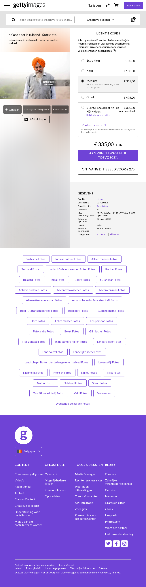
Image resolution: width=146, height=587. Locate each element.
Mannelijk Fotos (33, 372)
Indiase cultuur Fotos (68, 259)
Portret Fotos (114, 269)
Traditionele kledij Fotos (48, 393)
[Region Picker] (28, 451)
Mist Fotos (114, 372)
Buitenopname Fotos (111, 310)
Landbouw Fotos (53, 352)
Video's (19, 480)
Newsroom (112, 496)
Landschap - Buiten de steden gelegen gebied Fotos (56, 362)
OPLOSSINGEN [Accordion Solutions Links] (55, 464)
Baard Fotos (82, 279)
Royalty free (103, 206)
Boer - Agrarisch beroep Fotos (39, 310)
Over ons (110, 474)
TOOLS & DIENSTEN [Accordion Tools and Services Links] (89, 464)
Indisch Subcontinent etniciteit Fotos (73, 269)
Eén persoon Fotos (101, 321)
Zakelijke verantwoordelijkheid (118, 482)
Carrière (110, 490)
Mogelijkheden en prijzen (56, 482)
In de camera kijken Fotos (71, 341)
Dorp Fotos (38, 321)
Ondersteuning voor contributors (27, 513)
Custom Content (25, 499)
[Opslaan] (12, 109)
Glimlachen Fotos (100, 331)
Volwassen (104, 393)
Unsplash (111, 515)
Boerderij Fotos (78, 310)
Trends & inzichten (86, 496)
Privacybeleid (33, 568)
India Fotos (58, 279)
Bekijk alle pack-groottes (98, 115)
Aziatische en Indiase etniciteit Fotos (95, 300)
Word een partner (116, 527)
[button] (35, 75)
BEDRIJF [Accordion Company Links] (110, 464)
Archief (19, 493)
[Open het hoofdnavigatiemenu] (7, 5)
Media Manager (85, 474)
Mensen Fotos (62, 372)
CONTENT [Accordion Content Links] (22, 464)
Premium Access (55, 490)
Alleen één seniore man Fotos (44, 300)
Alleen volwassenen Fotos (73, 290)
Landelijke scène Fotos (87, 352)
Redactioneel (23, 486)
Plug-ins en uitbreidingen (83, 488)
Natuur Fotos (45, 383)
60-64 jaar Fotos (110, 279)
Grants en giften (115, 502)
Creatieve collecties (27, 505)
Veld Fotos (81, 393)
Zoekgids (81, 509)
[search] (15, 19)
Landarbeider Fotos (109, 341)
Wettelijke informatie (82, 568)
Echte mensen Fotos (67, 321)
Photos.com (112, 521)
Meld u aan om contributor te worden (28, 523)
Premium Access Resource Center (85, 517)
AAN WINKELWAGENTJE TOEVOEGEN (108, 155)
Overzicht (51, 474)
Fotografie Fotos (43, 331)
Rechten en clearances (89, 480)
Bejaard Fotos (32, 279)
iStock (109, 509)
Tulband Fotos (30, 269)
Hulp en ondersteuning (119, 534)
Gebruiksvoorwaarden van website (34, 565)
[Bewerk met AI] (60, 109)
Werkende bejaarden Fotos (73, 403)
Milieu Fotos (89, 372)
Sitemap (103, 568)
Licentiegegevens (55, 568)
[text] (46, 19)
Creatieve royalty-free (29, 474)
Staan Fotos (99, 383)
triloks (100, 199)
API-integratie (84, 502)
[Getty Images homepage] (29, 5)
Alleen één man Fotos (112, 290)
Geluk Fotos (72, 331)
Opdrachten (52, 496)
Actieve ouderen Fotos (33, 290)
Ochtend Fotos (73, 383)
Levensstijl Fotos (109, 362)
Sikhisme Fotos (36, 259)
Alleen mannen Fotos (104, 259)
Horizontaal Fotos (34, 341)
